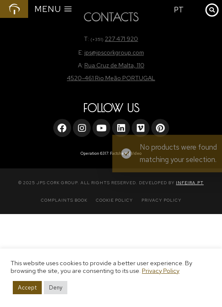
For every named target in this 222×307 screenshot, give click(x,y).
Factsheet (119, 153)
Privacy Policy (160, 270)
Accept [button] (27, 287)
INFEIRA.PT (190, 182)
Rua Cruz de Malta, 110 (114, 65)
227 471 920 (121, 39)
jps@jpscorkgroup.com (114, 52)
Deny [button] (55, 287)
